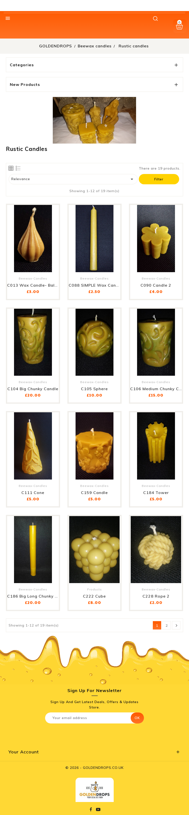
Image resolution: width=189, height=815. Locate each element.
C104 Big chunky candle (32, 388)
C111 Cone (32, 492)
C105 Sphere (94, 388)
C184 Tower (156, 492)
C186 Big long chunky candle (38, 596)
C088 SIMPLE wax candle (95, 285)
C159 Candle (94, 492)
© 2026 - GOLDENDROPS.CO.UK (94, 767)
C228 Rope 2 (156, 596)
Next (176, 625)
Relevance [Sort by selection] (73, 179)
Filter (158, 179)
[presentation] (86, 734)
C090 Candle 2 (156, 285)
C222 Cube (94, 596)
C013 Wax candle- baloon (35, 285)
